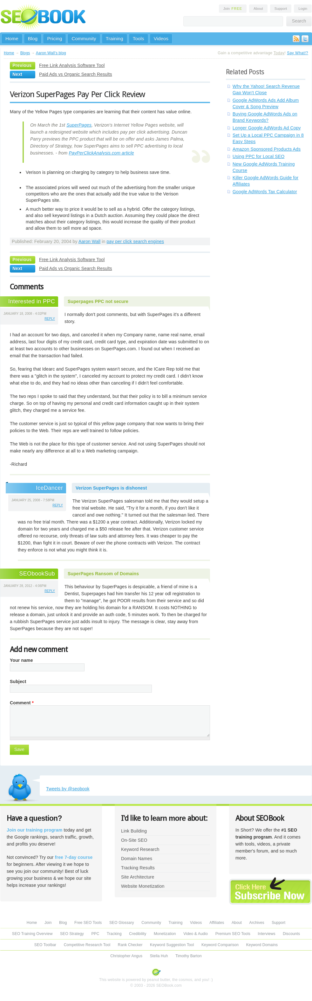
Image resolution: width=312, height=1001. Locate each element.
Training (114, 38)
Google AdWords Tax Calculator (265, 191)
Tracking (114, 934)
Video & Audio (195, 934)
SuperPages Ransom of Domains (103, 573)
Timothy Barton (188, 956)
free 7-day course (74, 857)
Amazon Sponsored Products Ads (267, 149)
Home (11, 38)
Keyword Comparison (220, 945)
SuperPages (79, 125)
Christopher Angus (126, 956)
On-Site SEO (134, 840)
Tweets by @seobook (68, 788)
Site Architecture (137, 876)
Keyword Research (140, 849)
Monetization (165, 934)
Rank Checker (130, 945)
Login (302, 8)
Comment (22, 702)
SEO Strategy (72, 934)
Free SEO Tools (88, 922)
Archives (256, 922)
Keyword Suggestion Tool (172, 945)
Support (281, 8)
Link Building (134, 830)
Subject (18, 681)
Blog (33, 38)
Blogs (25, 53)
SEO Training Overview (32, 934)
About (258, 8)
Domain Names (136, 858)
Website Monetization (142, 886)
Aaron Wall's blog (51, 53)
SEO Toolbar (45, 945)
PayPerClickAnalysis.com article (101, 152)
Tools (138, 38)
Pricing (54, 38)
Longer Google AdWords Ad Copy (267, 127)
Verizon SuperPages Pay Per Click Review (77, 94)
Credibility (137, 934)
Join (232, 8)
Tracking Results (138, 867)
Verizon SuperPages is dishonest (111, 488)
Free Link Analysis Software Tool (72, 65)
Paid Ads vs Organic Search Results (75, 74)
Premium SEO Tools (232, 934)
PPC (95, 934)
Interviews (266, 934)
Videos (161, 38)
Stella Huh (159, 956)
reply (49, 318)
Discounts (291, 934)
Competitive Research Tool (87, 945)
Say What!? (297, 53)
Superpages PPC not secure (98, 301)
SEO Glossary (121, 922)
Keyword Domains (262, 945)
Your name (21, 660)
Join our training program (34, 830)
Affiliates (216, 922)
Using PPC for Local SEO (258, 156)
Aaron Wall (89, 241)
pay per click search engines (135, 241)
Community (83, 38)
